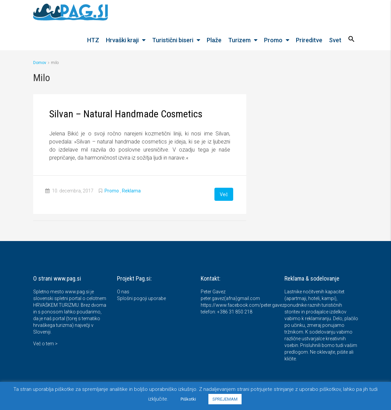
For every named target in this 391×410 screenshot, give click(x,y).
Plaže (214, 40)
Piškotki (188, 399)
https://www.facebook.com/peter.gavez (242, 304)
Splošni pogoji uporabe (141, 298)
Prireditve (309, 40)
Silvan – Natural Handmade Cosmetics (125, 114)
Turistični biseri (172, 40)
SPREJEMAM (225, 399)
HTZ (93, 40)
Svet (335, 40)
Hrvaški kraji (122, 40)
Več (224, 194)
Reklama (131, 190)
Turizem (239, 40)
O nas (123, 291)
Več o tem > (45, 343)
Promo (273, 40)
